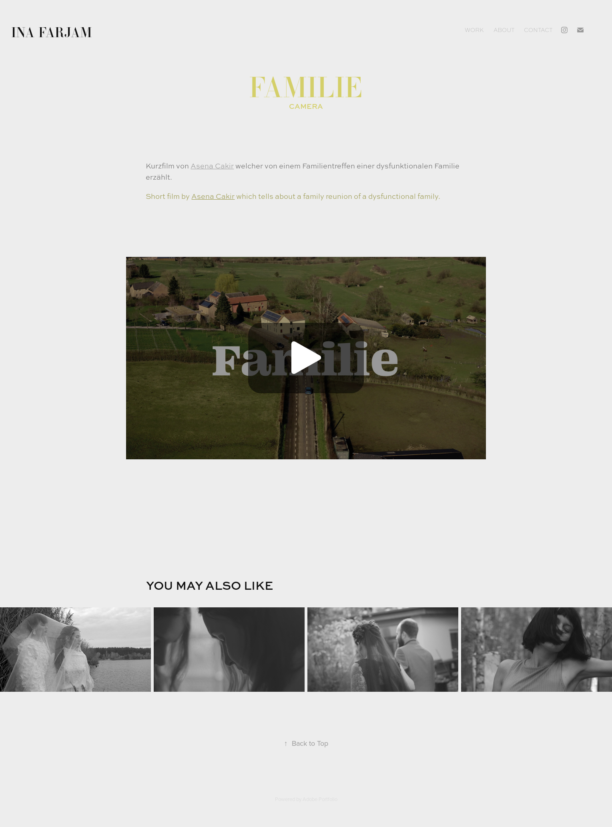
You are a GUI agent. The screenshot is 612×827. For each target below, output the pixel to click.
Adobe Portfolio (320, 799)
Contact (538, 30)
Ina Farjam (51, 32)
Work (474, 30)
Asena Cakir (212, 165)
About (504, 30)
